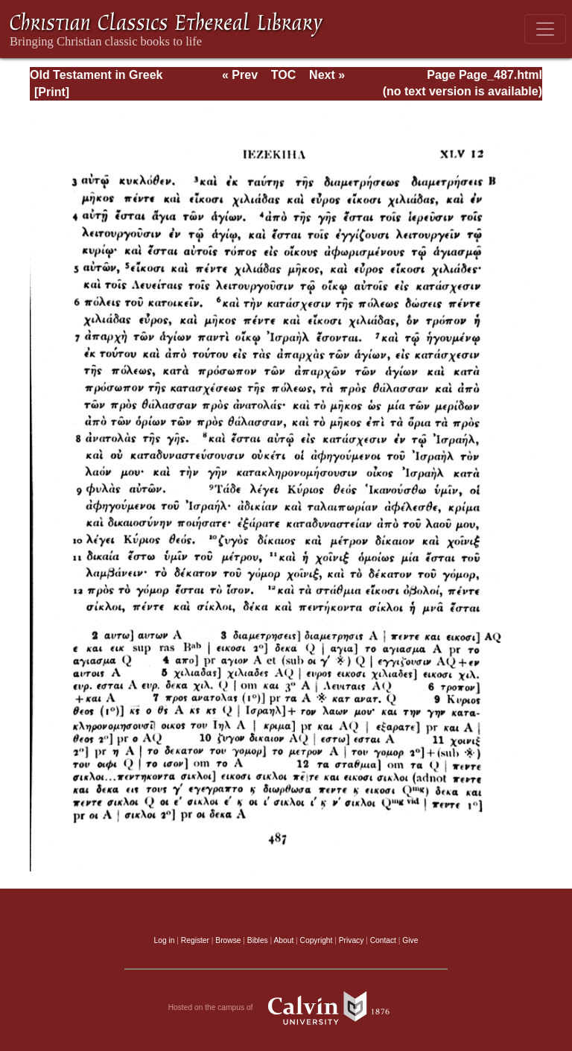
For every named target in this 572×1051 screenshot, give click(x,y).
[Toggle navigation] (545, 29)
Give (410, 940)
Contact (383, 940)
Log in (164, 940)
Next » (327, 75)
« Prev (240, 75)
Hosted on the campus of (286, 1008)
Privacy (351, 940)
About (283, 940)
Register (195, 940)
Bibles (257, 940)
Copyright (316, 940)
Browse (228, 940)
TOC (283, 75)
